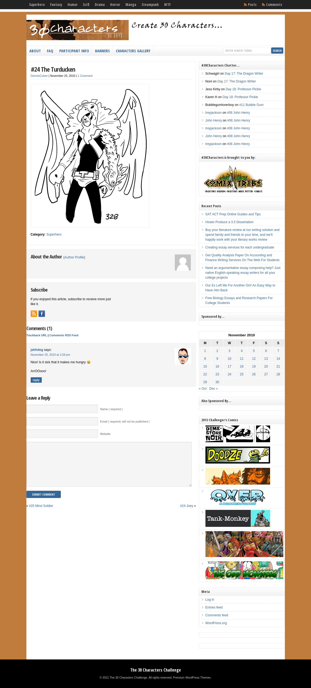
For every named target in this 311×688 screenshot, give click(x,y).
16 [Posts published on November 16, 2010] (217, 366)
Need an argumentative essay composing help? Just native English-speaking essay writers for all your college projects (243, 272)
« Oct (203, 388)
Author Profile (74, 257)
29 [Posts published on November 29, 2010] (205, 382)
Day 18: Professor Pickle (243, 89)
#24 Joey (186, 514)
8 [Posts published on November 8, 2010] (205, 359)
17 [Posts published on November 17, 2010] (229, 366)
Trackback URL (36, 335)
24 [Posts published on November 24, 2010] (229, 374)
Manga (130, 4)
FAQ (50, 50)
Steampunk (150, 4)
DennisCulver (39, 75)
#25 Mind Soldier (41, 514)
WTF (167, 4)
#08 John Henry (238, 113)
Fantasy (56, 4)
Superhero (37, 4)
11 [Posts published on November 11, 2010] (241, 359)
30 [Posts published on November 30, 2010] (217, 382)
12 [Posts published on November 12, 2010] (254, 359)
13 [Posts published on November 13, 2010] (266, 359)
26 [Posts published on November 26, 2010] (254, 374)
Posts (252, 4)
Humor (73, 4)
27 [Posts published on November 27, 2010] (266, 374)
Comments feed (216, 615)
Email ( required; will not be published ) (125, 421)
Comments (274, 4)
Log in (209, 599)
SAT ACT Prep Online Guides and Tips (233, 214)
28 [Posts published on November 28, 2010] (278, 374)
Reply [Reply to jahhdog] (36, 380)
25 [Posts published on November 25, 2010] (241, 374)
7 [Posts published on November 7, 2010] (278, 351)
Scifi (86, 4)
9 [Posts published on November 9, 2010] (217, 359)
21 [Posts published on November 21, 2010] (278, 366)
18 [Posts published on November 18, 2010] (241, 366)
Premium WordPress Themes (192, 677)
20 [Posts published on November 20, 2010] (266, 366)
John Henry (213, 120)
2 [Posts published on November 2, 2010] (217, 351)
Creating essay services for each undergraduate (239, 247)
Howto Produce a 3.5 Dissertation (229, 222)
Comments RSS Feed (63, 335)
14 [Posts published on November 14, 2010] (278, 359)
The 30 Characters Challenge (155, 670)
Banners (102, 50)
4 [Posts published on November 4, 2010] (242, 351)
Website (105, 433)
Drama (100, 4)
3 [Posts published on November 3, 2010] (229, 351)
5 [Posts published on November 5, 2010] (254, 351)
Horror (115, 4)
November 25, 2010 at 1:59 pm (50, 354)
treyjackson (213, 113)
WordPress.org (216, 623)
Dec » (213, 388)
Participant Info (74, 50)
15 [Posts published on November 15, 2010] (205, 366)
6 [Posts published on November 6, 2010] (266, 351)
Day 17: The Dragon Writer (244, 73)
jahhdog (37, 350)
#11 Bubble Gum (251, 105)
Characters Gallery (133, 50)
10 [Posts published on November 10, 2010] (229, 359)
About (35, 50)
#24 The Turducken (53, 69)
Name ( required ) (111, 409)
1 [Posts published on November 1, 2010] (205, 351)
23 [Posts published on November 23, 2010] (217, 374)
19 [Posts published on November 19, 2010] (254, 366)
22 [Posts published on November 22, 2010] (205, 374)
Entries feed (214, 607)
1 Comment (85, 75)
